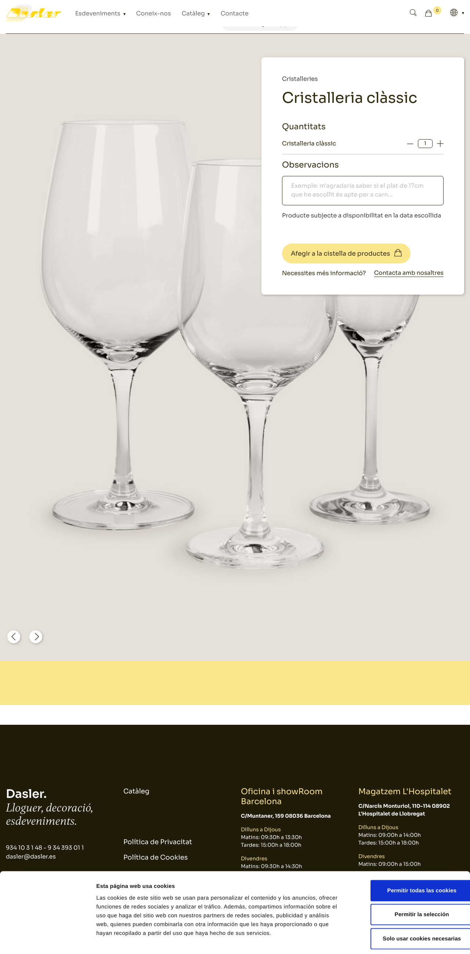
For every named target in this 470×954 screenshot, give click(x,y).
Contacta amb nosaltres (408, 273)
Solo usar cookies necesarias (409, 906)
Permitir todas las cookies (409, 857)
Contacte (212, 13)
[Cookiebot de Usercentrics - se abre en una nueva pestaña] (47, 939)
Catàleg (177, 13)
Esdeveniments (94, 13)
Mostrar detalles (394, 939)
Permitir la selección (409, 882)
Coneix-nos (142, 13)
